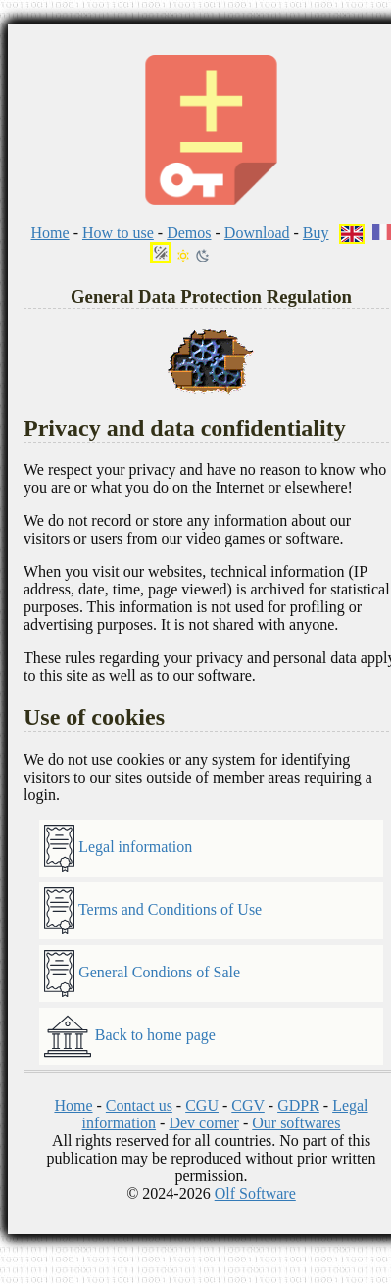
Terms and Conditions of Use (153, 910)
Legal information (118, 848)
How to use (118, 232)
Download (257, 232)
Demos (189, 232)
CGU (202, 1105)
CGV (248, 1105)
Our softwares (296, 1123)
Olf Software (255, 1193)
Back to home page (130, 1036)
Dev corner (204, 1123)
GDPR (298, 1105)
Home (50, 232)
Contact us (139, 1105)
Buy (316, 232)
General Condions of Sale (142, 973)
